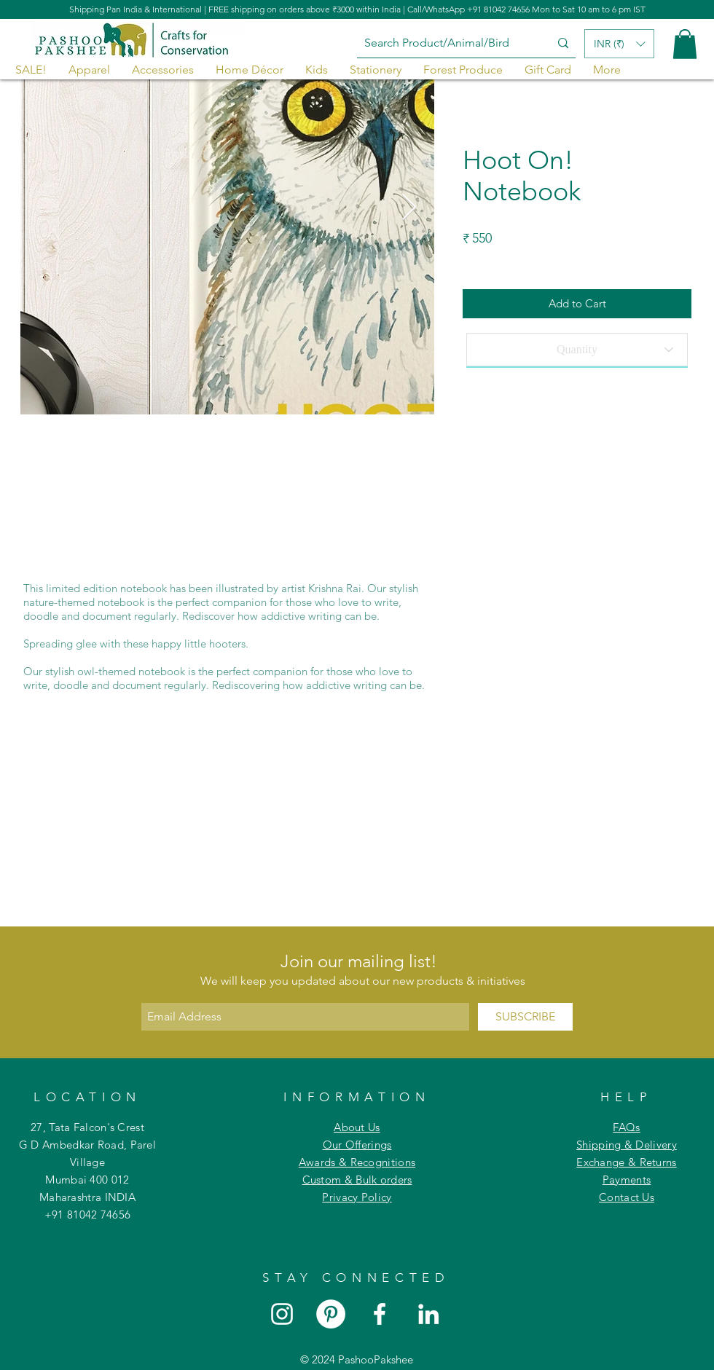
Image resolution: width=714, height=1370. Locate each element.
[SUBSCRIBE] (525, 1017)
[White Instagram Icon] (282, 1313)
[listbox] (619, 43)
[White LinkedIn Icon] (428, 1313)
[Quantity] (577, 349)
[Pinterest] (330, 1313)
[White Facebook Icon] (379, 1313)
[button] (684, 44)
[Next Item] (409, 208)
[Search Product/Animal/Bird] (442, 43)
